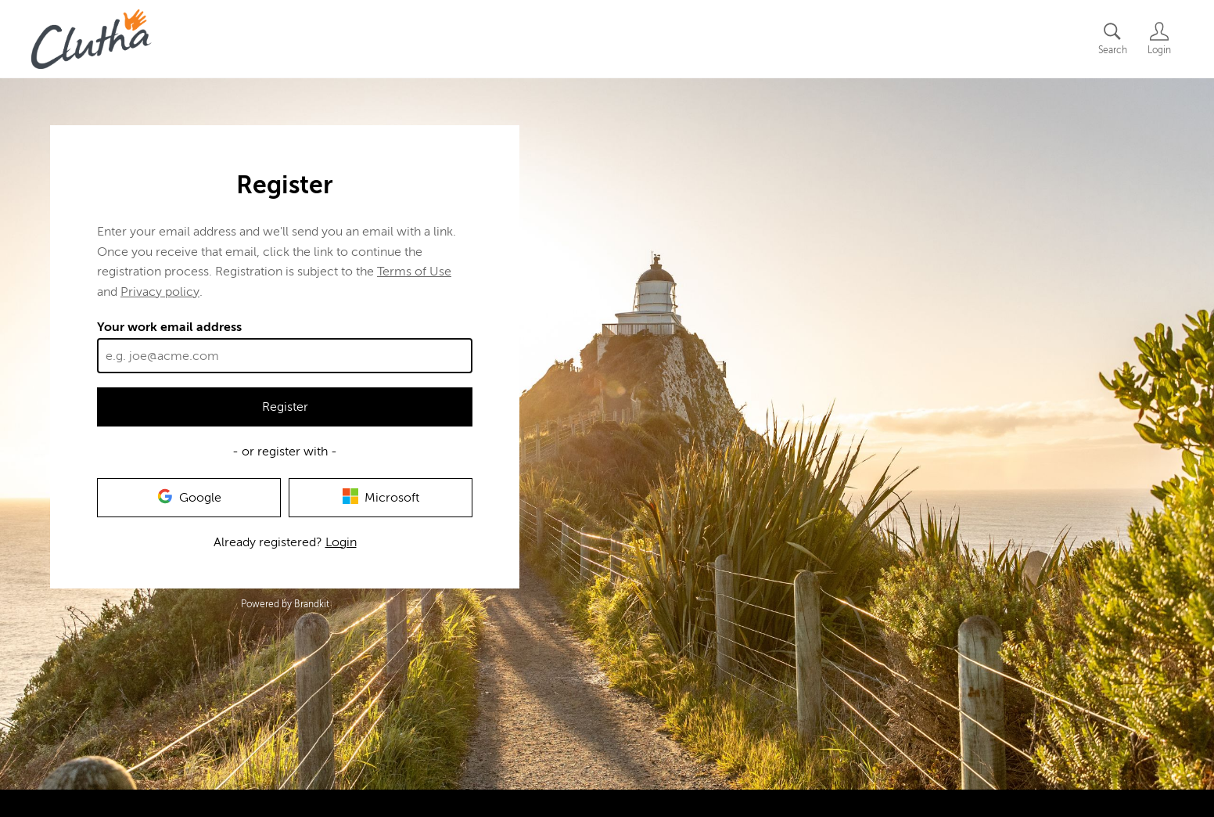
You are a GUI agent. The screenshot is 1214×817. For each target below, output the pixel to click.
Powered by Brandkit (285, 604)
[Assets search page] (1112, 38)
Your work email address (169, 327)
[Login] (1159, 38)
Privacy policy (159, 292)
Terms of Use (414, 272)
